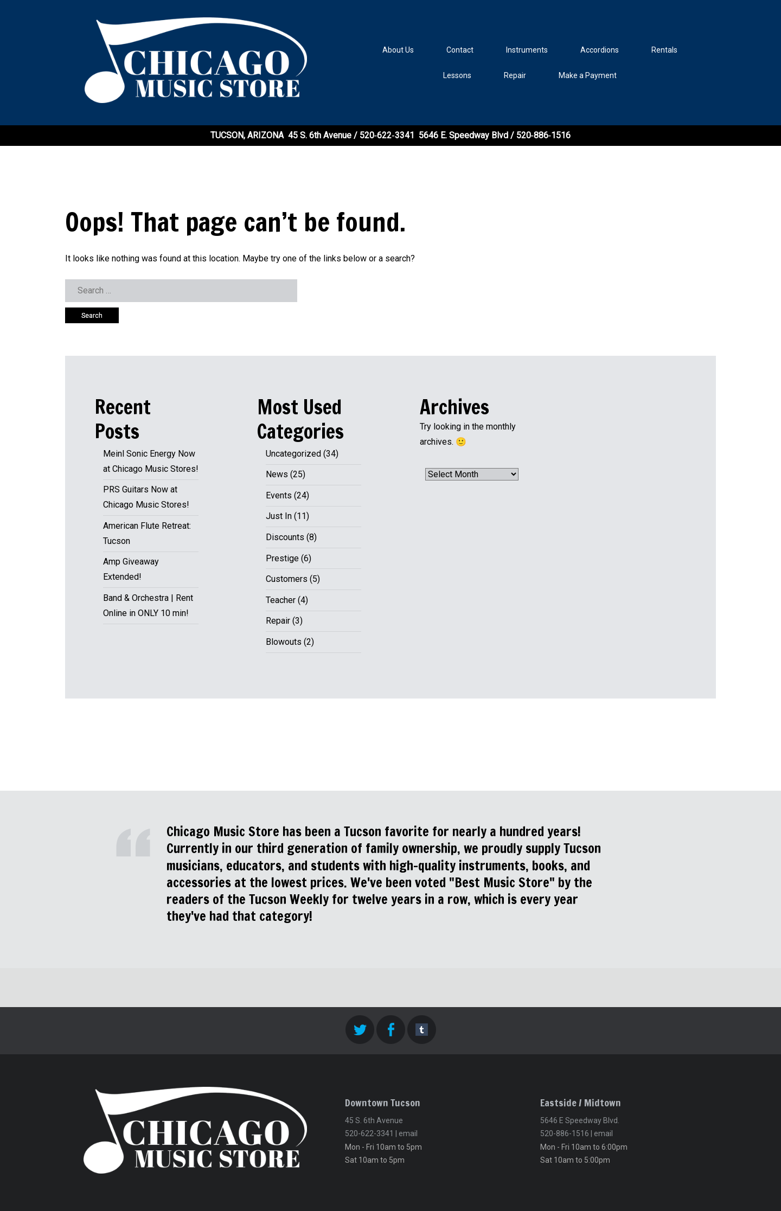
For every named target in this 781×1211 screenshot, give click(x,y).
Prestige (282, 558)
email (408, 1133)
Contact (459, 50)
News (277, 474)
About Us (398, 50)
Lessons (457, 75)
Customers (287, 579)
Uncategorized (293, 453)
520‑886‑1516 (543, 135)
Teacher (281, 600)
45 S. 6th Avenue (319, 135)
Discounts (285, 537)
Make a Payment (588, 75)
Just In (279, 516)
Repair (515, 75)
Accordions (599, 50)
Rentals (664, 50)
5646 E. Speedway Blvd (463, 135)
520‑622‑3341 (387, 135)
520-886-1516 (564, 1133)
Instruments (527, 50)
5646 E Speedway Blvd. (579, 1120)
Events (279, 495)
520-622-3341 (369, 1133)
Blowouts (284, 642)
